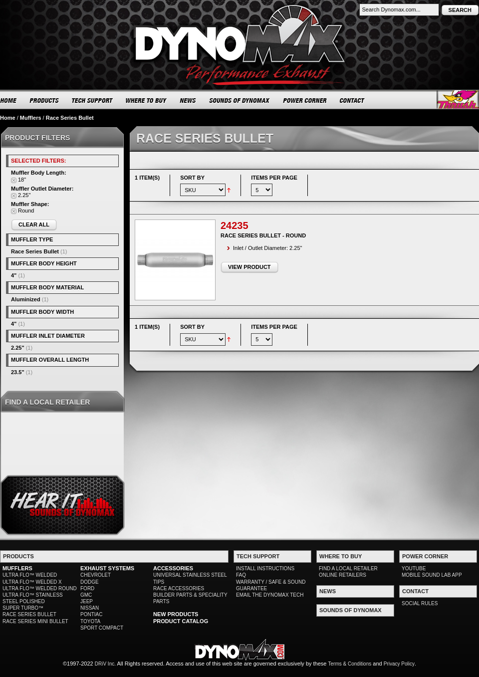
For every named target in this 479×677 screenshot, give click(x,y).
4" (13, 275)
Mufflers (30, 118)
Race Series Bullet (35, 251)
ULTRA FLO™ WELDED (29, 575)
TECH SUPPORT (92, 100)
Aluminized (25, 299)
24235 (234, 225)
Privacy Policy (399, 664)
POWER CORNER (305, 100)
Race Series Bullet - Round (263, 235)
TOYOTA (90, 621)
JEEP (86, 601)
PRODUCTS (44, 100)
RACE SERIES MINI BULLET (35, 621)
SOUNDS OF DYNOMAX (239, 100)
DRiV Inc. (105, 664)
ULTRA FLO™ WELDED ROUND (39, 588)
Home (7, 118)
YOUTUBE (414, 568)
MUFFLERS (17, 568)
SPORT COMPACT (101, 628)
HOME (8, 100)
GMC (86, 595)
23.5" (17, 372)
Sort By (192, 178)
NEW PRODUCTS (175, 614)
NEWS (188, 100)
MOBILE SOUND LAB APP (432, 575)
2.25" (17, 348)
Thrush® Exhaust (458, 99)
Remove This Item (13, 180)
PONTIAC (91, 614)
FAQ (241, 575)
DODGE (89, 582)
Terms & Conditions (350, 664)
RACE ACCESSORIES (178, 588)
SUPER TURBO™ (22, 608)
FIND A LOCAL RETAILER (348, 568)
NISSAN (89, 608)
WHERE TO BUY (146, 100)
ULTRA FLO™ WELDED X (32, 582)
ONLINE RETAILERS (342, 575)
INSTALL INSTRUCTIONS (265, 568)
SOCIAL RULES (420, 603)
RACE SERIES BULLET (29, 614)
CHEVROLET (95, 575)
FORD (87, 588)
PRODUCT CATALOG (180, 621)
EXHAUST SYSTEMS (107, 568)
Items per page (274, 178)
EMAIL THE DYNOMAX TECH (269, 595)
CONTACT (352, 100)
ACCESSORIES (173, 568)
